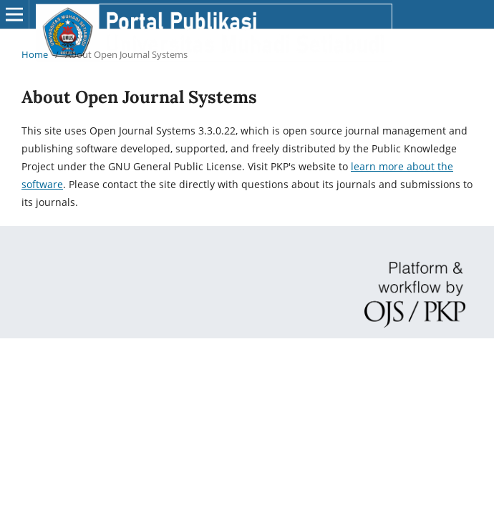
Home (34, 54)
